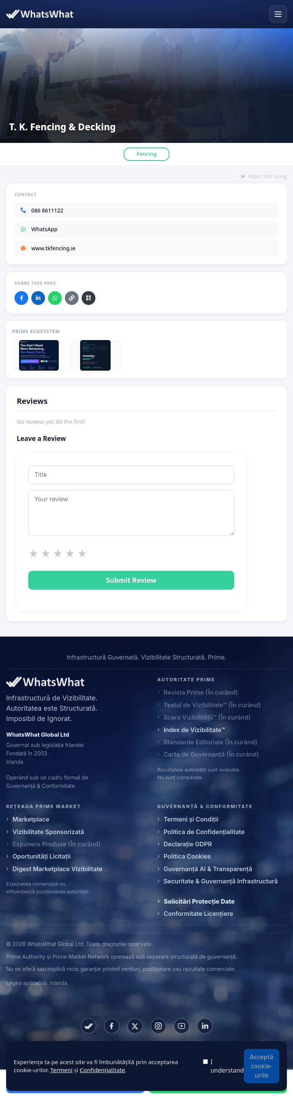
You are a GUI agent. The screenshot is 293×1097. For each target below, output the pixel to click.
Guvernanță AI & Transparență (208, 869)
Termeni (61, 1070)
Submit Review (131, 580)
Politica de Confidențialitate (204, 832)
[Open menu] (278, 14)
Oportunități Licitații (42, 856)
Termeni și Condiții (191, 819)
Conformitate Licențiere (198, 913)
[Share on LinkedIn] (38, 298)
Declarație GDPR (188, 844)
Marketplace (31, 819)
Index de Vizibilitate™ (194, 730)
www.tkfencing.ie (48, 248)
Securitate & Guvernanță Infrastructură (221, 881)
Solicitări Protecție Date (199, 901)
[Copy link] (72, 298)
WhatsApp (39, 229)
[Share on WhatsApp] (55, 298)
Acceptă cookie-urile (262, 1066)
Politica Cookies (187, 856)
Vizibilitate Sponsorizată (48, 832)
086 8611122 (41, 210)
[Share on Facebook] (21, 298)
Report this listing (264, 176)
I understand (227, 1066)
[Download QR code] (88, 298)
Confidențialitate (102, 1070)
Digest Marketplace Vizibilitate (58, 869)
